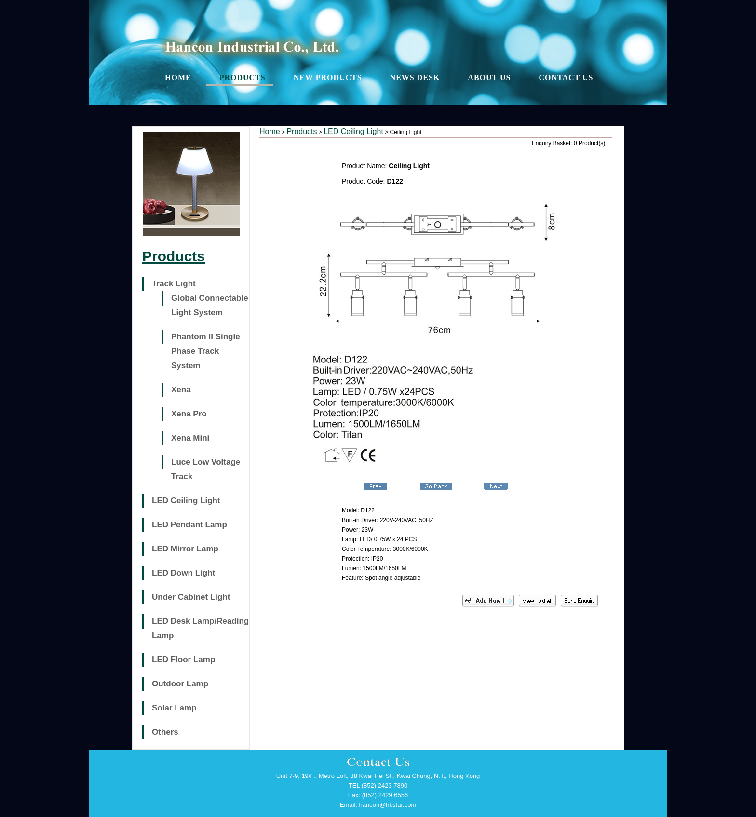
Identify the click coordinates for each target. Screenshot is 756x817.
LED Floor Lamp (183, 659)
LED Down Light (183, 572)
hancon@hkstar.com (388, 804)
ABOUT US (489, 77)
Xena (181, 389)
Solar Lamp (174, 707)
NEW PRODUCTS (328, 77)
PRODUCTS (242, 77)
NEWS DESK (415, 77)
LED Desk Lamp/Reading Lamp (200, 628)
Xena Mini (190, 437)
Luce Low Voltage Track (205, 469)
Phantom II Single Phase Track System (205, 351)
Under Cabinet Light (191, 597)
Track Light (174, 283)
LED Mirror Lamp (185, 548)
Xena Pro (189, 413)
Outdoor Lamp (180, 683)
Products (301, 131)
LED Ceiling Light (186, 500)
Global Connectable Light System (209, 305)
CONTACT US (566, 77)
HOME (178, 77)
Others (165, 732)
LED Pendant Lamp (189, 524)
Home (269, 131)
